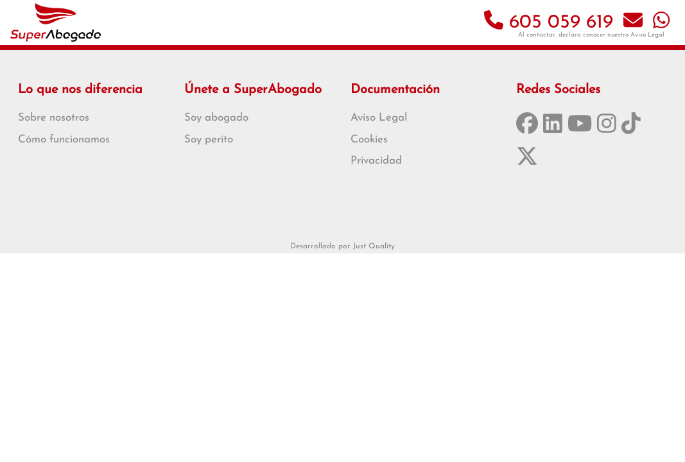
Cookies (369, 139)
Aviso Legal (647, 34)
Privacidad (376, 160)
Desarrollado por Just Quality (342, 246)
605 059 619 (548, 23)
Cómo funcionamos (64, 139)
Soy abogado (216, 117)
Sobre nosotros (53, 117)
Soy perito (208, 139)
